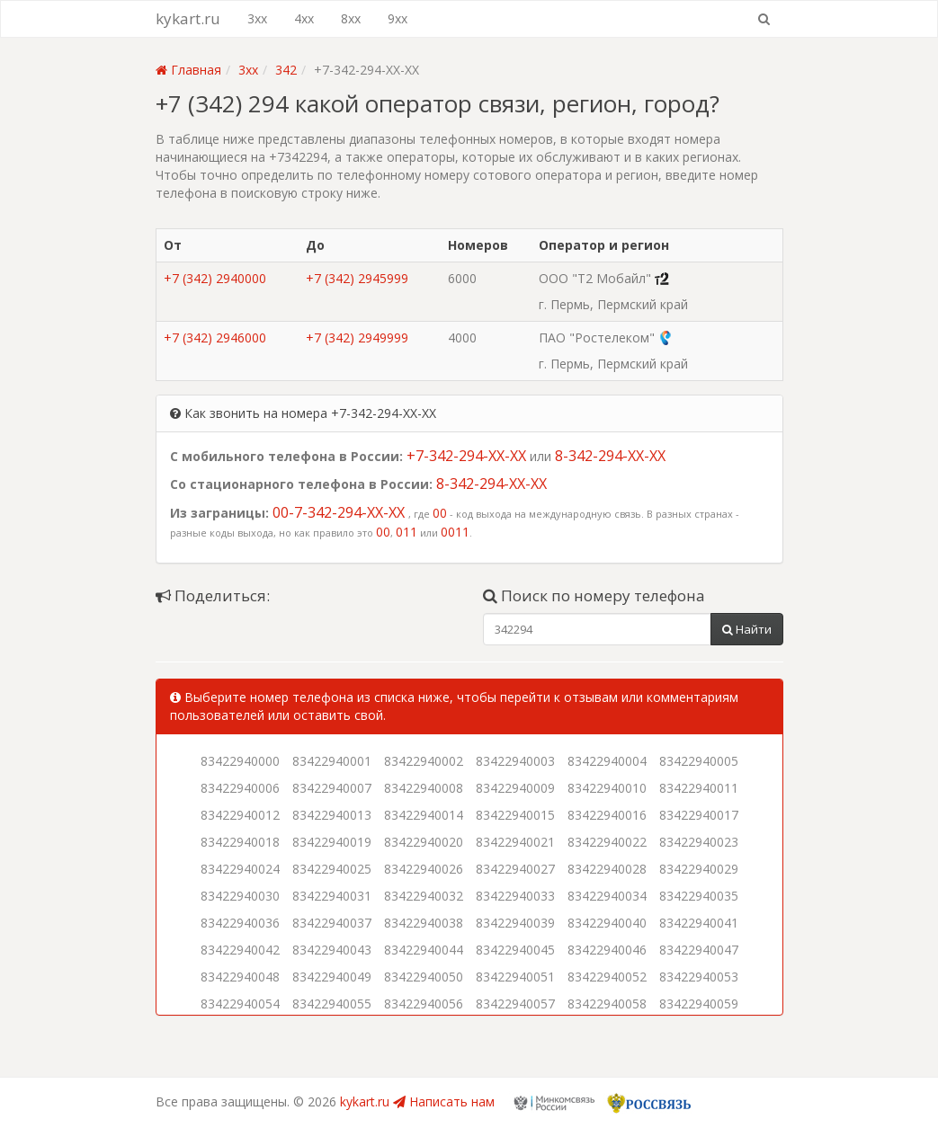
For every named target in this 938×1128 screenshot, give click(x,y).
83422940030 (240, 895)
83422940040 (607, 922)
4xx (304, 18)
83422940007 (331, 787)
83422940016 (607, 814)
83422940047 (698, 949)
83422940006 (240, 787)
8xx (351, 18)
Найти (747, 629)
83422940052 (607, 976)
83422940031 (331, 895)
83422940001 (331, 760)
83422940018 (240, 841)
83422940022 (607, 841)
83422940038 (423, 922)
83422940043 (331, 949)
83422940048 (240, 976)
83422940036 (240, 922)
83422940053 (698, 976)
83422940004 (607, 760)
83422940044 (423, 949)
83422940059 (698, 1003)
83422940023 (698, 841)
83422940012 (240, 814)
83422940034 (607, 895)
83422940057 (515, 1003)
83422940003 (515, 760)
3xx (257, 18)
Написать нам (444, 1101)
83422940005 (698, 760)
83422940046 (607, 949)
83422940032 (423, 895)
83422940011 (698, 787)
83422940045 (515, 949)
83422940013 (331, 814)
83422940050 (423, 976)
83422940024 (240, 868)
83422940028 (607, 868)
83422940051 (515, 976)
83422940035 (698, 895)
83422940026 (423, 868)
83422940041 (698, 922)
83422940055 (331, 1003)
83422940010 (607, 787)
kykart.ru (188, 18)
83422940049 (331, 976)
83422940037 (331, 922)
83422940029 (698, 868)
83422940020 (423, 841)
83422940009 (515, 787)
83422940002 (423, 760)
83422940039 (515, 922)
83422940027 (515, 868)
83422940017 (698, 814)
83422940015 (515, 814)
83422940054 (240, 1003)
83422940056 (423, 1003)
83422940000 (240, 760)
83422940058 (607, 1003)
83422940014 (423, 814)
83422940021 (515, 841)
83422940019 (331, 841)
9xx (397, 18)
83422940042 (240, 949)
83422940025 (331, 868)
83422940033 (515, 895)
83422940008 (423, 787)
